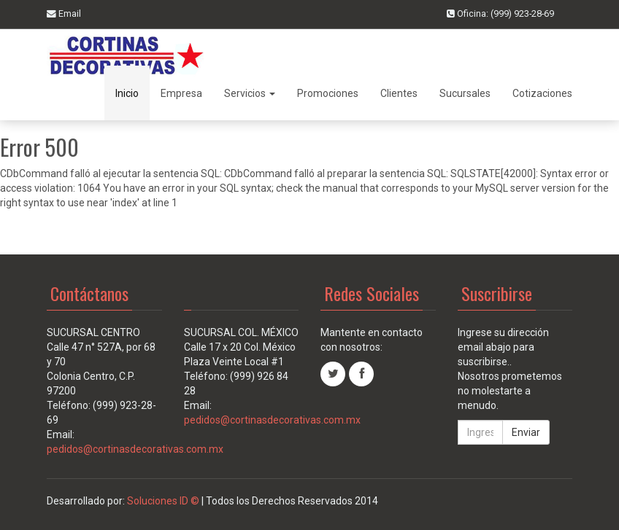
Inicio (127, 93)
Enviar (526, 432)
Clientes (399, 93)
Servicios (249, 93)
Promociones (327, 93)
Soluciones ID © (162, 501)
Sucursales (465, 93)
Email (64, 13)
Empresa (181, 93)
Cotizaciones (542, 93)
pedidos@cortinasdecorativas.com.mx (135, 449)
